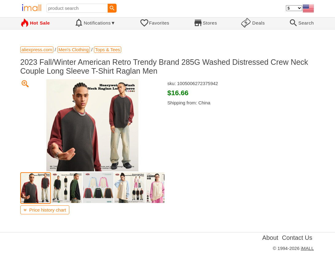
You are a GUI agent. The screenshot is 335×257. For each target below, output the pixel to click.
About (270, 237)
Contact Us (297, 237)
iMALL (307, 248)
